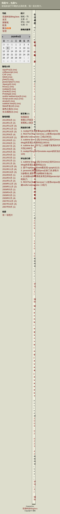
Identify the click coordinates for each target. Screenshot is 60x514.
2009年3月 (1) (9, 195)
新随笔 (5, 22)
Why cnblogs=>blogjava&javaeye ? (35, 351)
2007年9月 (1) (9, 207)
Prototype (6, 94)
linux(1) (5, 86)
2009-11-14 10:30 (34, 238)
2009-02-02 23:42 (34, 436)
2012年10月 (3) (9, 131)
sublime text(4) (9, 103)
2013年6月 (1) (9, 120)
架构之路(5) (7, 109)
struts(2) (6, 101)
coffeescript (7, 72)
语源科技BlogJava (10, 16)
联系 (4, 25)
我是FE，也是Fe (9, 3)
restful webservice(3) (12, 96)
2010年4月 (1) (9, 178)
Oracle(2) (6, 91)
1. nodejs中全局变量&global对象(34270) (39, 131)
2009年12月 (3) (9, 183)
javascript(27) (8, 82)
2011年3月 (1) (9, 157)
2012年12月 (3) (9, 126)
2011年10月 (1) (9, 137)
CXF (4, 74)
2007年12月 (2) (9, 201)
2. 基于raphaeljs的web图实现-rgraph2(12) (40, 167)
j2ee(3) (5, 79)
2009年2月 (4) (9, 198)
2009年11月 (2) (9, 186)
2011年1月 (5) (9, 163)
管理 (4, 31)
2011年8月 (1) (9, 143)
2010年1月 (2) (9, 181)
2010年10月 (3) (9, 172)
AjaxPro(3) (7, 69)
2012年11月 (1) (9, 128)
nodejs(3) (6, 89)
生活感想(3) (7, 112)
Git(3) (5, 77)
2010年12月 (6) (9, 166)
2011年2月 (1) (9, 160)
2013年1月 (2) (9, 123)
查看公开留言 (27, 120)
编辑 (35, 300)
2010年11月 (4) (9, 169)
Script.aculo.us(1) (10, 98)
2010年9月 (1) (9, 175)
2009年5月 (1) (9, 189)
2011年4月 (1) (9, 155)
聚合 (4, 28)
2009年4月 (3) (9, 192)
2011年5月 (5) (9, 152)
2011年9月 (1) (9, 140)
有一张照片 (7, 215)
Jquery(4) (6, 84)
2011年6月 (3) (9, 149)
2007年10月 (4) (9, 204)
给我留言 (25, 117)
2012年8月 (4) (9, 134)
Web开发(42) (8, 106)
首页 (4, 19)
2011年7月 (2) (9, 146)
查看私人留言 (27, 123)
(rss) (15, 69)
